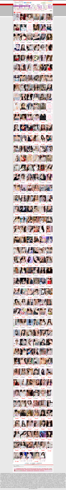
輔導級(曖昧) (25, 9)
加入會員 (32, 4)
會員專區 (27, 4)
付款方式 (44, 4)
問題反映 (49, 4)
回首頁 (15, 4)
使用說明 (38, 4)
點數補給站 (21, 4)
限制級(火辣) (20, 9)
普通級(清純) (31, 9)
